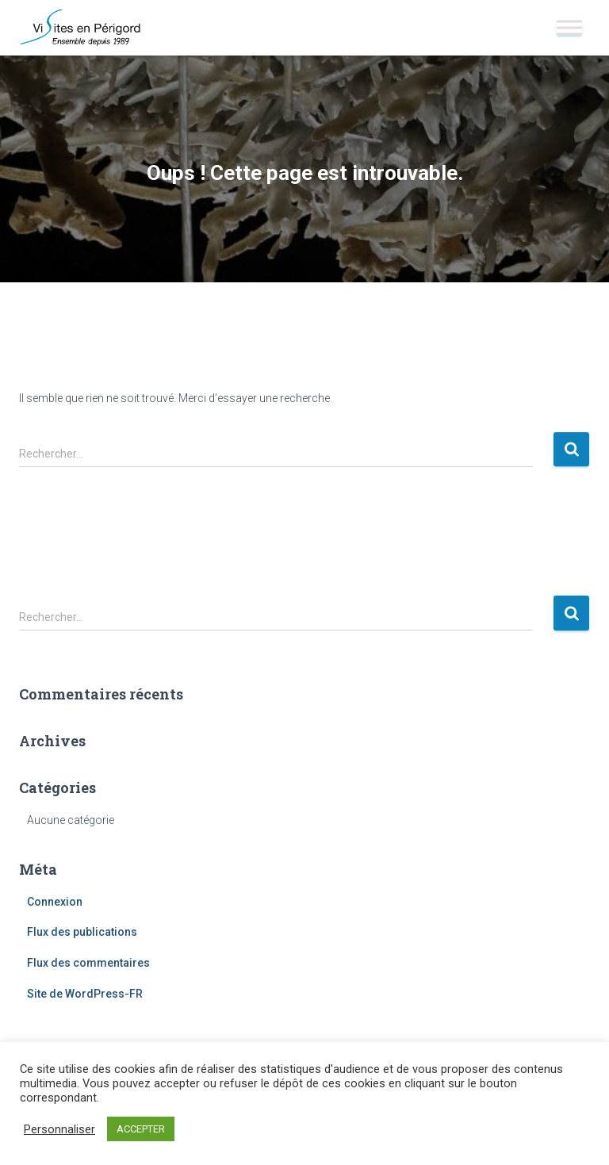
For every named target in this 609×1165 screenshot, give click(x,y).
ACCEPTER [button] (141, 1129)
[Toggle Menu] (569, 27)
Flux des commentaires (88, 962)
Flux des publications (82, 931)
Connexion (54, 901)
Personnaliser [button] (59, 1129)
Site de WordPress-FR (85, 993)
